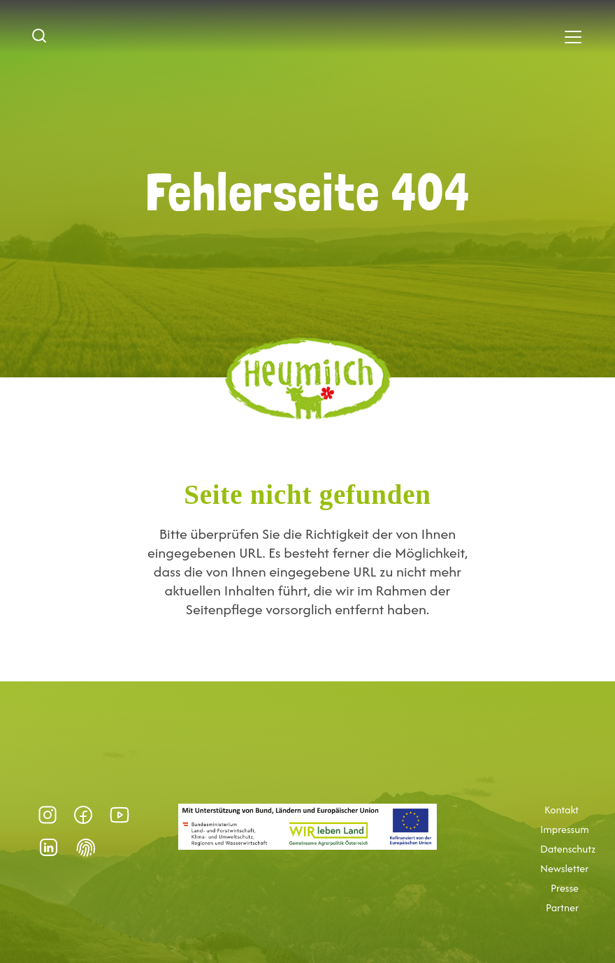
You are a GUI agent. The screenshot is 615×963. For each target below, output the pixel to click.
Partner (562, 908)
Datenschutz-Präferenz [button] (86, 848)
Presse (565, 888)
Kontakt (561, 810)
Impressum (564, 829)
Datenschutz (567, 849)
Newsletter (564, 868)
